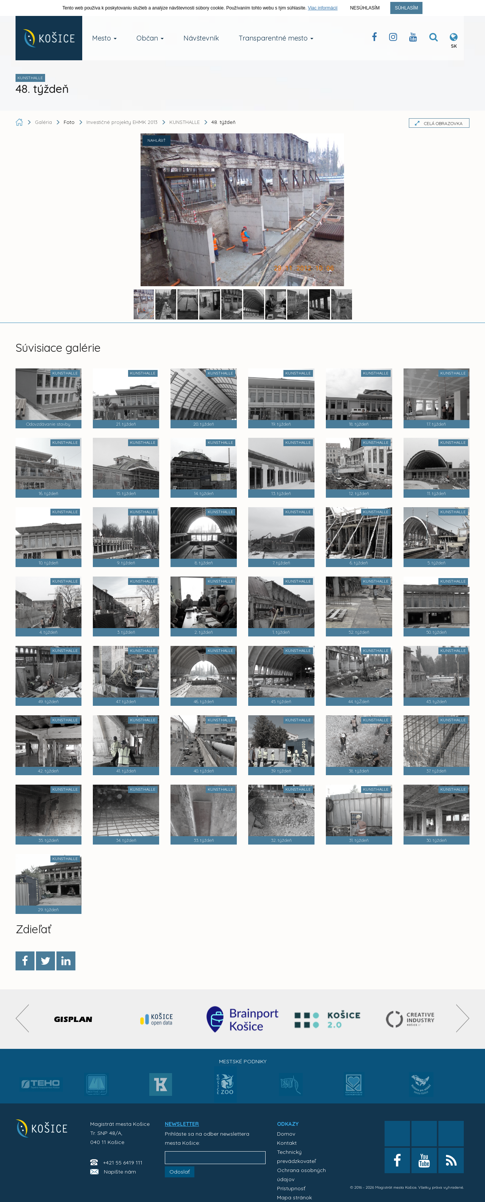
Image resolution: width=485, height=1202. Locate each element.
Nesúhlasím (365, 8)
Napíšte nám (120, 1171)
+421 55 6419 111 (122, 1162)
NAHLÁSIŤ (156, 140)
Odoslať (179, 1171)
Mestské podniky (242, 1061)
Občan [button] (150, 38)
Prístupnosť (291, 1188)
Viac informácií (322, 8)
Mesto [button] (104, 38)
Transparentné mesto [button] (276, 38)
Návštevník (201, 38)
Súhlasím (406, 8)
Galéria (44, 122)
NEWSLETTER (182, 1124)
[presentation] (22, 1018)
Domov (286, 1133)
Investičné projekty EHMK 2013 (122, 122)
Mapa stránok (294, 1197)
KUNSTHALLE (184, 122)
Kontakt (287, 1142)
